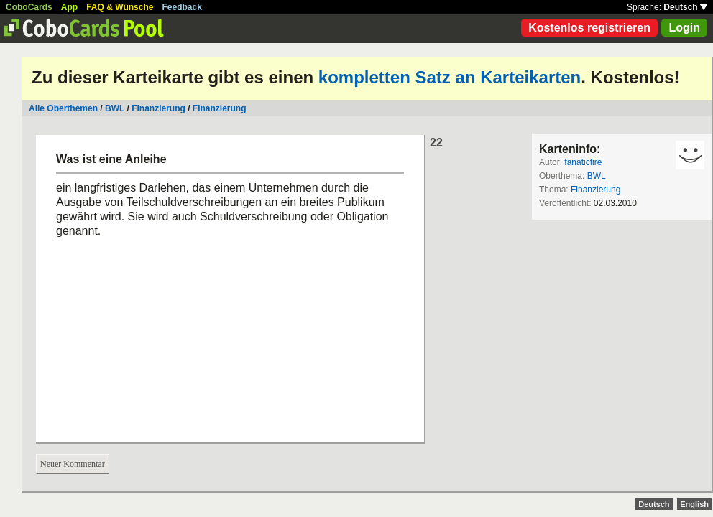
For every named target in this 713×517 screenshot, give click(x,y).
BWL (114, 108)
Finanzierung (158, 108)
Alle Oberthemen (63, 108)
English (694, 504)
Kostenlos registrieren (589, 28)
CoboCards (29, 7)
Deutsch (685, 7)
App (69, 7)
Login (684, 28)
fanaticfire (583, 162)
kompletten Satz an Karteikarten (449, 77)
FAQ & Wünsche (119, 7)
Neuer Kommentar (72, 464)
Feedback (182, 7)
